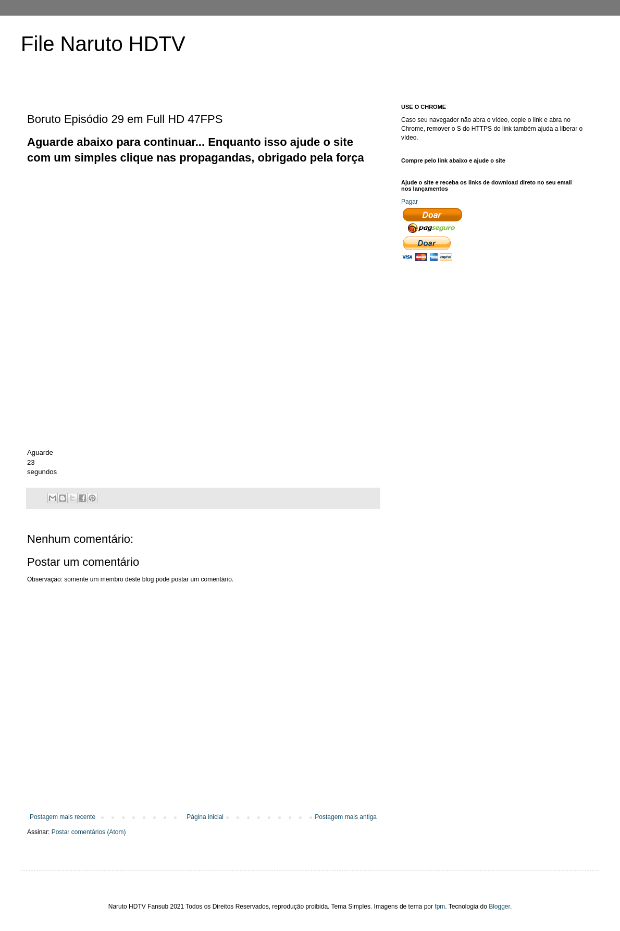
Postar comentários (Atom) (89, 832)
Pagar (409, 201)
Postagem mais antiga (346, 817)
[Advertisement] (179, 239)
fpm (440, 906)
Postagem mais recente (62, 817)
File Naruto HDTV (103, 43)
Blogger (499, 906)
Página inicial (205, 817)
